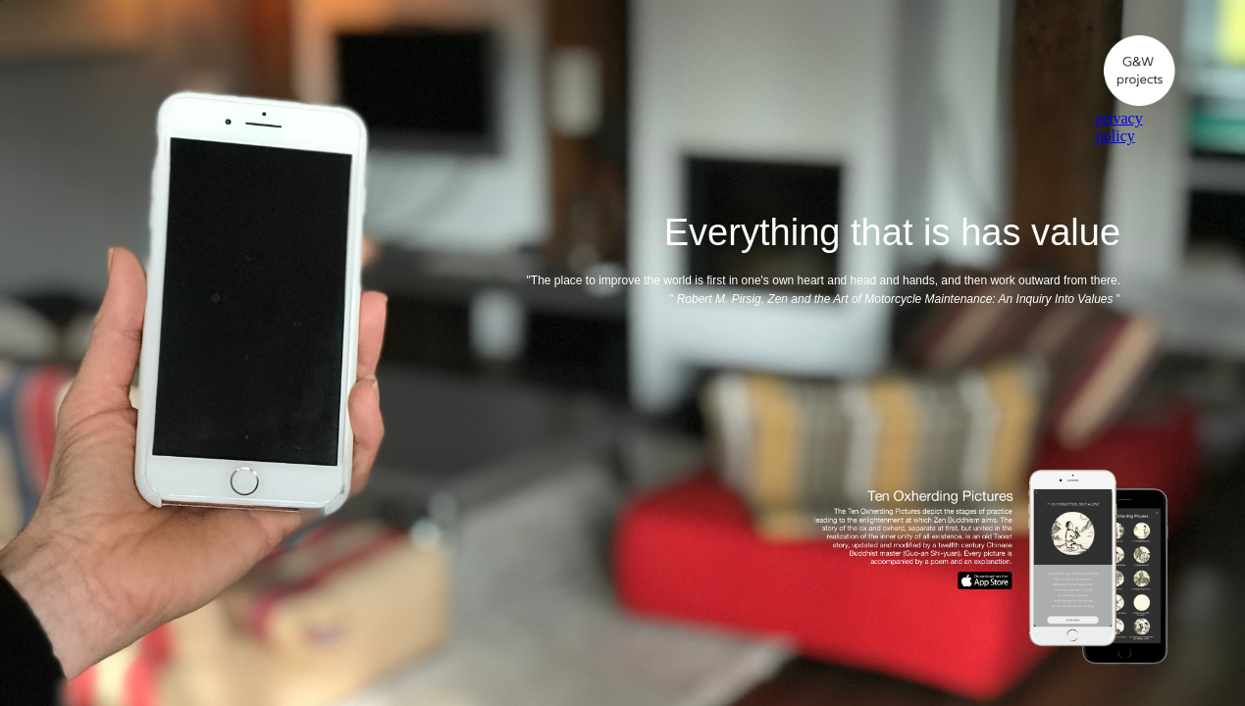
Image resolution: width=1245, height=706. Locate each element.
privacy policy (1119, 127)
